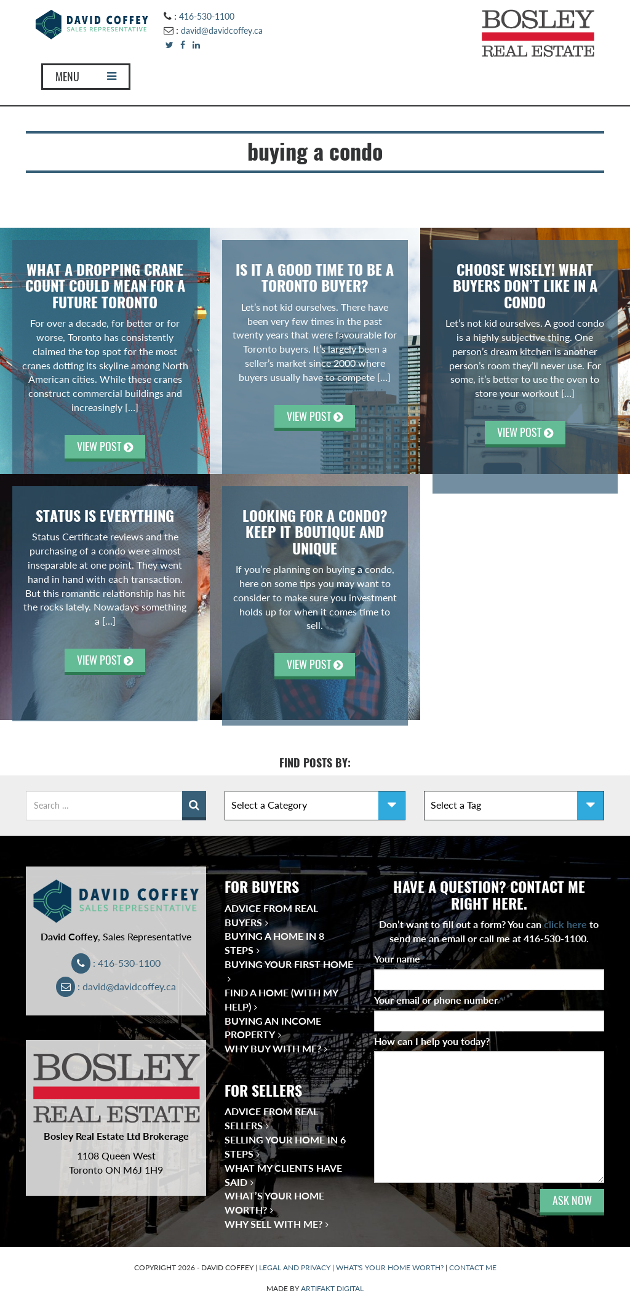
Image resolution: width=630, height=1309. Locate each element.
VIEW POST (105, 446)
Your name (400, 958)
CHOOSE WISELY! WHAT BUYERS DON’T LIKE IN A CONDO (525, 286)
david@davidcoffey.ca (222, 30)
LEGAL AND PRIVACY (294, 1267)
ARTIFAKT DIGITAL (332, 1288)
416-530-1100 (206, 16)
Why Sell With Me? (273, 1224)
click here (565, 924)
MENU (85, 76)
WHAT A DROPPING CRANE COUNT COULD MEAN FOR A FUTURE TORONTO (105, 286)
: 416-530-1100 (116, 963)
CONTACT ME (472, 1267)
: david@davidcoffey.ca (116, 986)
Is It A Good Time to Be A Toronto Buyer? (315, 277)
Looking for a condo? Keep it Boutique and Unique (315, 532)
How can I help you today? (432, 1041)
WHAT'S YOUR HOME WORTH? (390, 1267)
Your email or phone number (438, 1000)
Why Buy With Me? (273, 1048)
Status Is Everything (105, 516)
